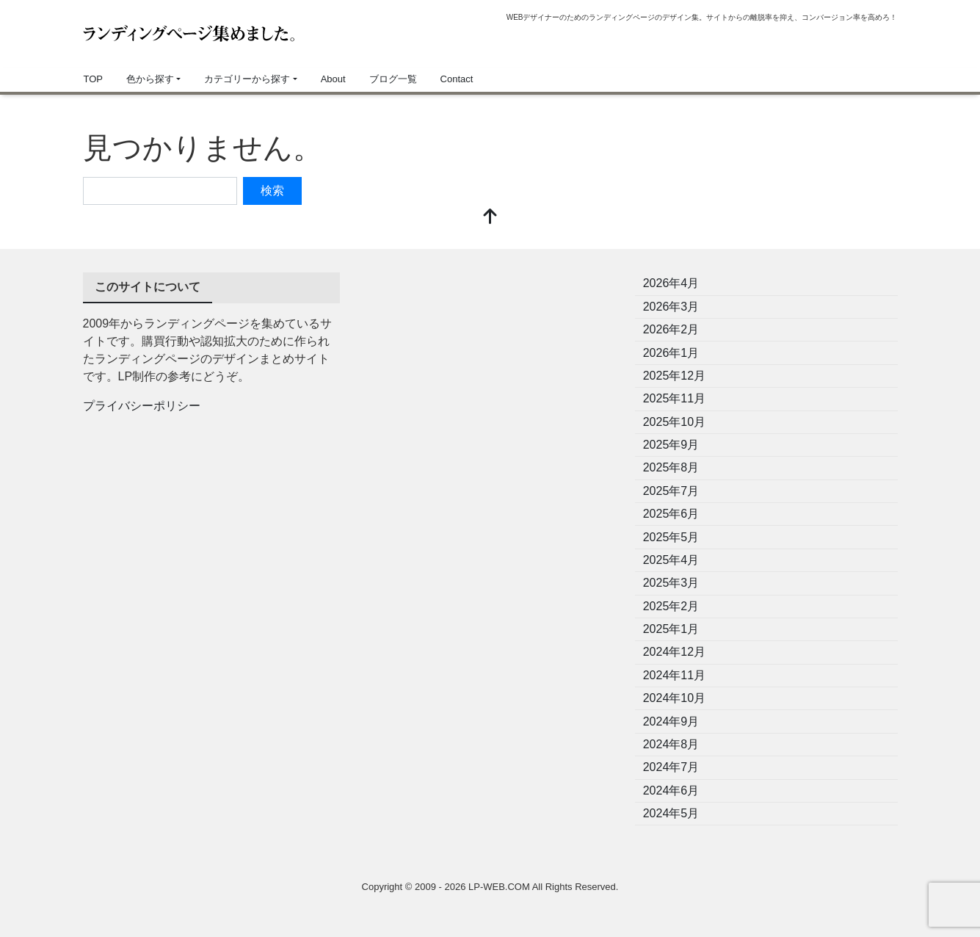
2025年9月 (671, 444)
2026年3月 (671, 306)
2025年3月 (671, 582)
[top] (490, 218)
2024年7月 (671, 767)
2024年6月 (671, 790)
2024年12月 (674, 651)
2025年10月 (674, 422)
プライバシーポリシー (141, 405)
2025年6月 (671, 513)
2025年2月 (671, 606)
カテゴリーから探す (247, 78)
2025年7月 (671, 491)
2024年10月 (674, 698)
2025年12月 (674, 375)
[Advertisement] (490, 375)
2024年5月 (671, 813)
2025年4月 (671, 560)
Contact (456, 78)
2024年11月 (674, 675)
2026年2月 (671, 329)
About (333, 78)
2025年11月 (674, 398)
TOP (94, 78)
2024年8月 (671, 744)
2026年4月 (671, 283)
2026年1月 (671, 353)
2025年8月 (671, 467)
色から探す (150, 78)
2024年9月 (671, 721)
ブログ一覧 (393, 78)
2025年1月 (671, 629)
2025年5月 (671, 537)
